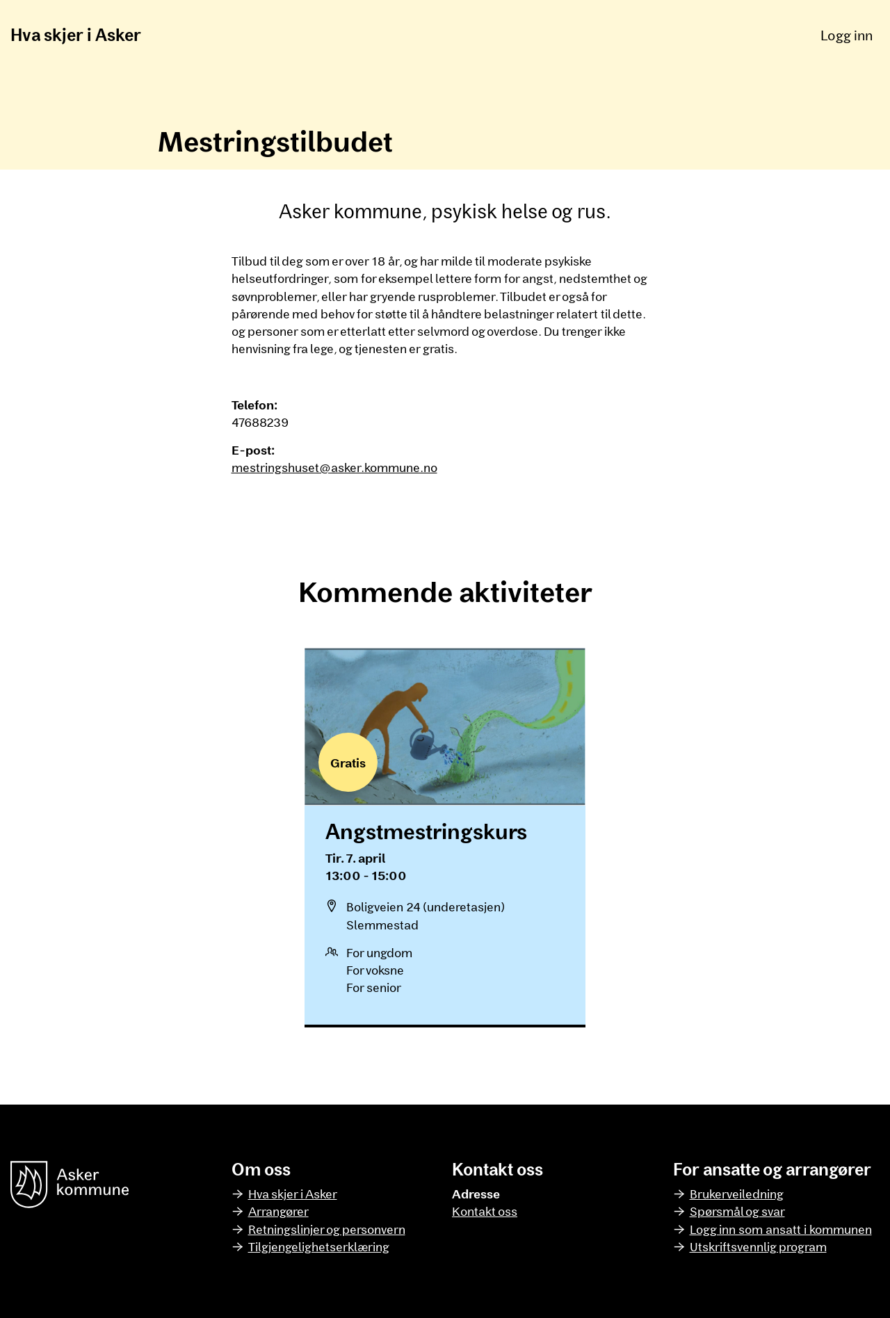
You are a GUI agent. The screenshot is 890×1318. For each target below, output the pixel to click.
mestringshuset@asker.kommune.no (334, 467)
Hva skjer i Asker (75, 34)
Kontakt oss (484, 1211)
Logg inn (846, 34)
